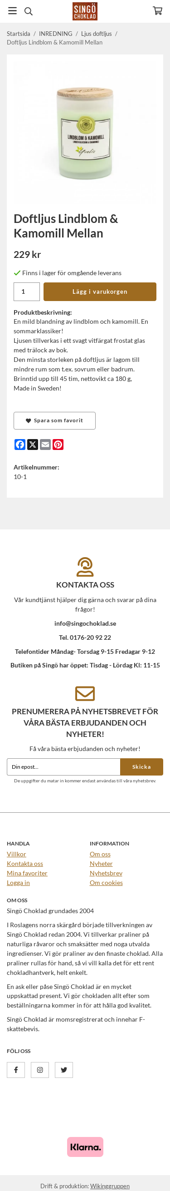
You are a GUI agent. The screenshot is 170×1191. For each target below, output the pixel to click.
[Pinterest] (58, 444)
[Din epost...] (63, 767)
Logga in (18, 882)
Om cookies (106, 882)
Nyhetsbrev (106, 873)
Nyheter (101, 863)
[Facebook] (20, 444)
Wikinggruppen (110, 1186)
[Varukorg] (157, 10)
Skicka (141, 767)
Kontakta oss (25, 863)
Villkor (16, 854)
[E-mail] (45, 444)
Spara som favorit (54, 420)
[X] (32, 444)
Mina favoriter (27, 873)
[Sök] (28, 11)
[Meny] (12, 10)
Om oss (100, 854)
